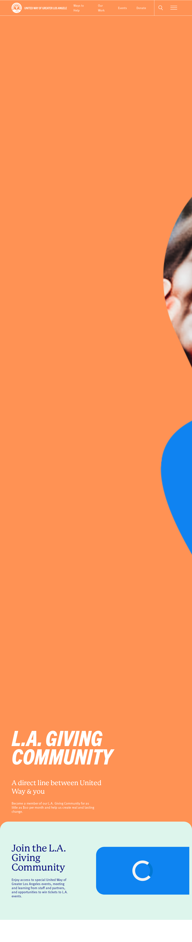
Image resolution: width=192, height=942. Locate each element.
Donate (141, 8)
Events (122, 8)
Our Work (101, 7)
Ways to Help (78, 7)
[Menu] (174, 8)
